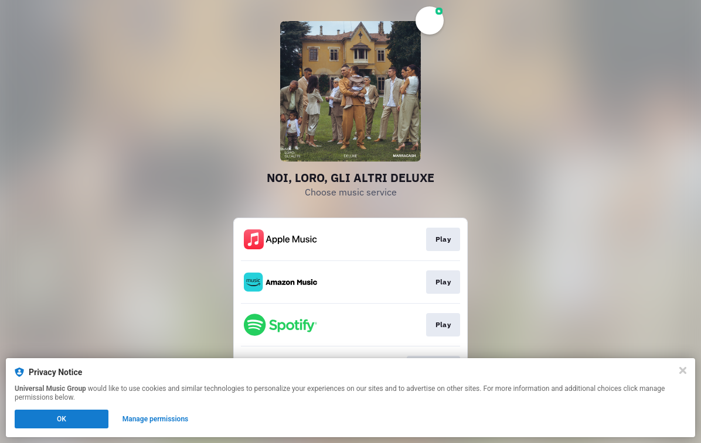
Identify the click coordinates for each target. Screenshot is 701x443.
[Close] (682, 370)
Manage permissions (155, 419)
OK (61, 419)
